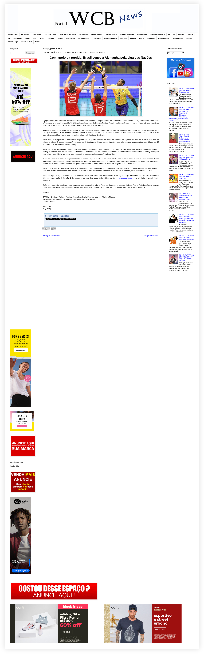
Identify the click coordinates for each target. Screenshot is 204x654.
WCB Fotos (37, 34)
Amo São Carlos (51, 34)
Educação (97, 38)
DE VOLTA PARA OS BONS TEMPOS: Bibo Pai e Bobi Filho (186, 238)
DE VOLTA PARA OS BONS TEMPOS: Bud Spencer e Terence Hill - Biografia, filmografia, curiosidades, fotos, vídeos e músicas (181, 114)
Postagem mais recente (51, 236)
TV (9, 38)
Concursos (17, 38)
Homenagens (142, 34)
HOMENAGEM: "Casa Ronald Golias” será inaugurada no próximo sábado (184, 138)
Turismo (51, 38)
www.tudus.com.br (126, 178)
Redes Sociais (26, 42)
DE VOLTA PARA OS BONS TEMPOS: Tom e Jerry (186, 176)
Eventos (181, 34)
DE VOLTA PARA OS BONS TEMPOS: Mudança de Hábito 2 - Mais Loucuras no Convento (186, 218)
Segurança (151, 38)
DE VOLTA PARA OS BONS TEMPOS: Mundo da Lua (186, 90)
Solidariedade (178, 38)
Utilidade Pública (110, 38)
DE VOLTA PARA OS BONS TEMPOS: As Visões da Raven (186, 157)
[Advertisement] (22, 205)
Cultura (133, 38)
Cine (34, 38)
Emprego (123, 38)
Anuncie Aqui (13, 42)
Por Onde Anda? (84, 38)
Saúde (27, 38)
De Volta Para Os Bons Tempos (90, 34)
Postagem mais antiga (150, 236)
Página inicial (13, 34)
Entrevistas (70, 38)
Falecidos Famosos (157, 34)
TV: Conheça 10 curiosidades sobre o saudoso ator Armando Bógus (186, 196)
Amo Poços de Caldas (68, 34)
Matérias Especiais (127, 34)
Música (190, 34)
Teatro (141, 38)
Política (189, 38)
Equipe (37, 42)
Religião (60, 38)
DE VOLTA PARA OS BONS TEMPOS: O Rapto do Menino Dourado (186, 258)
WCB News (25, 34)
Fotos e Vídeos (111, 34)
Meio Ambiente (163, 38)
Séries (42, 38)
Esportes (171, 34)
